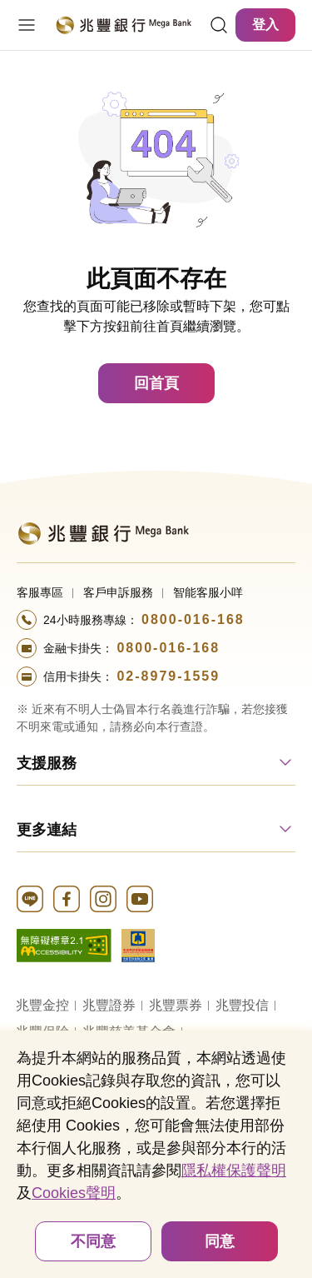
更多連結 (47, 829)
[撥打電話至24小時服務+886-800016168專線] (156, 620)
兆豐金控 (42, 1005)
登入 (265, 24)
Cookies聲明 (74, 1193)
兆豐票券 (175, 1005)
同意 (220, 1241)
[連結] (219, 25)
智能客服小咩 (208, 592)
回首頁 (156, 383)
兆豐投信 (242, 1005)
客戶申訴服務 (118, 592)
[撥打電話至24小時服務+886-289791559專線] (156, 676)
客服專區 (40, 592)
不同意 (93, 1241)
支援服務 (47, 763)
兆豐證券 (109, 1005)
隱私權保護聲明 (233, 1170)
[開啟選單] (27, 25)
